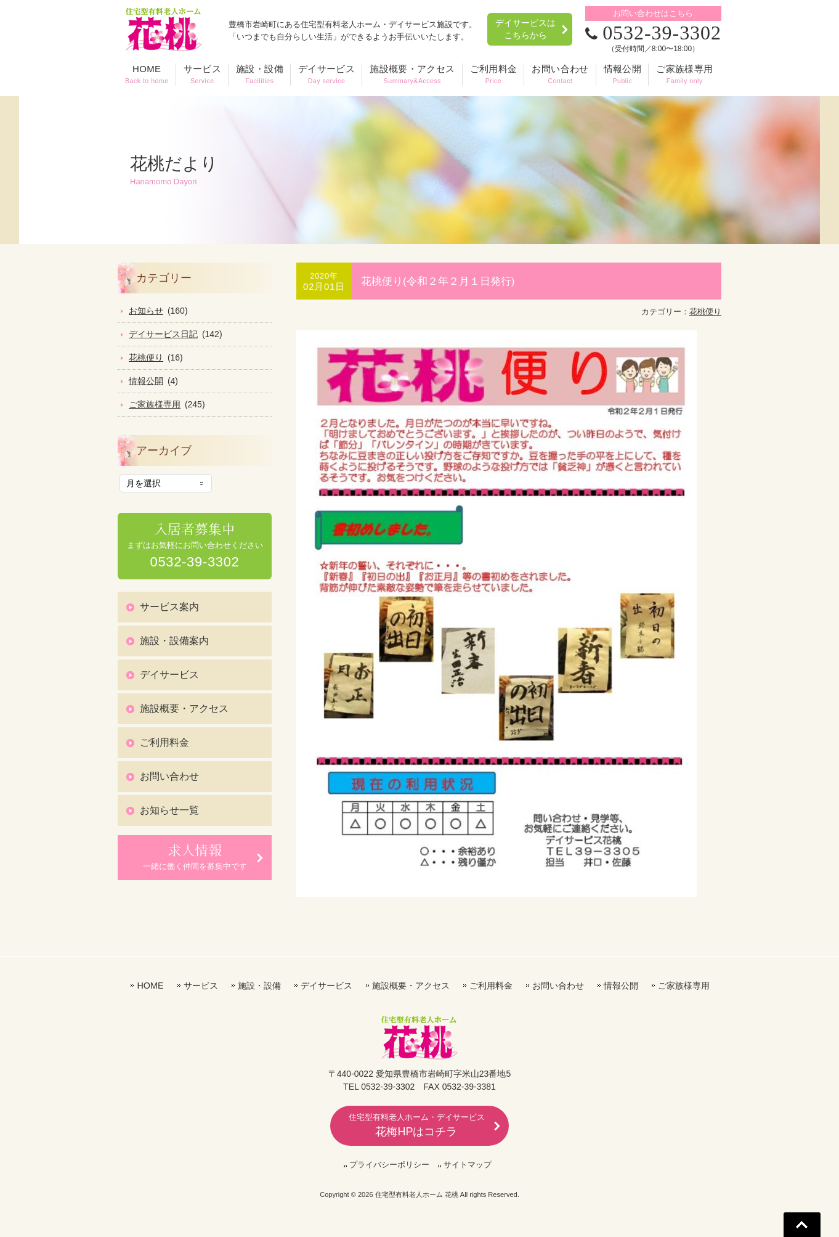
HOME (150, 985)
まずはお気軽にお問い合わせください (195, 545)
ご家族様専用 (154, 404)
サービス (201, 985)
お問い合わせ (169, 776)
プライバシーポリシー (389, 1164)
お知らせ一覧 (169, 810)
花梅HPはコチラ (417, 1125)
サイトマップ (468, 1164)
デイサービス (169, 674)
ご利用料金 (164, 742)
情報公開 (146, 381)
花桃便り (705, 311)
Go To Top (802, 1224)
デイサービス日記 (163, 334)
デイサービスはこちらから (525, 29)
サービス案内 (169, 607)
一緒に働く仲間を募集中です (195, 856)
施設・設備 (259, 985)
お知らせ (146, 311)
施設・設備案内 (174, 640)
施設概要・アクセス (184, 708)
